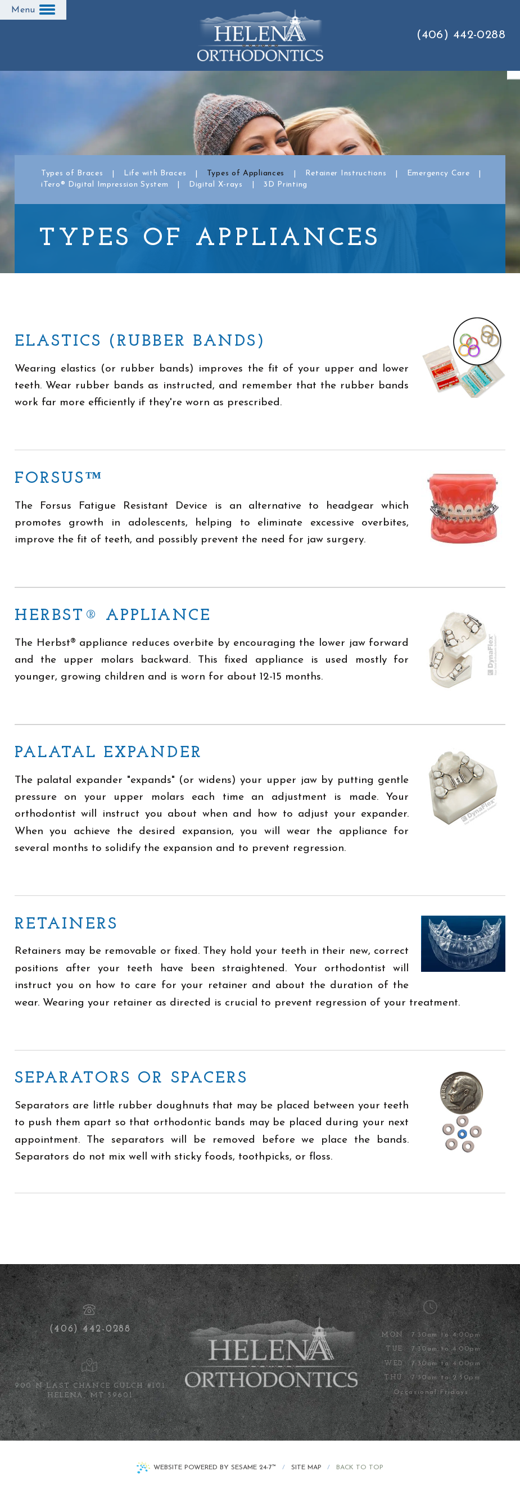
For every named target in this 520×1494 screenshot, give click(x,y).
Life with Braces (155, 174)
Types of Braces (72, 174)
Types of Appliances (245, 174)
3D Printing (285, 185)
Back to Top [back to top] (359, 1467)
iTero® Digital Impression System (104, 185)
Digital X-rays (216, 185)
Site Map (306, 1467)
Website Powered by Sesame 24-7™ (214, 1467)
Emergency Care (438, 174)
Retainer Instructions (346, 174)
